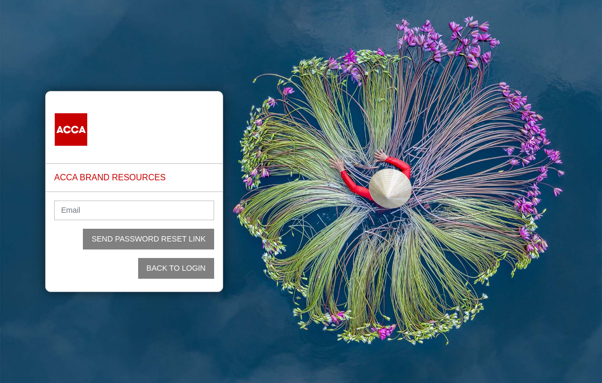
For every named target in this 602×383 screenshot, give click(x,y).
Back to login (176, 268)
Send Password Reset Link (148, 239)
